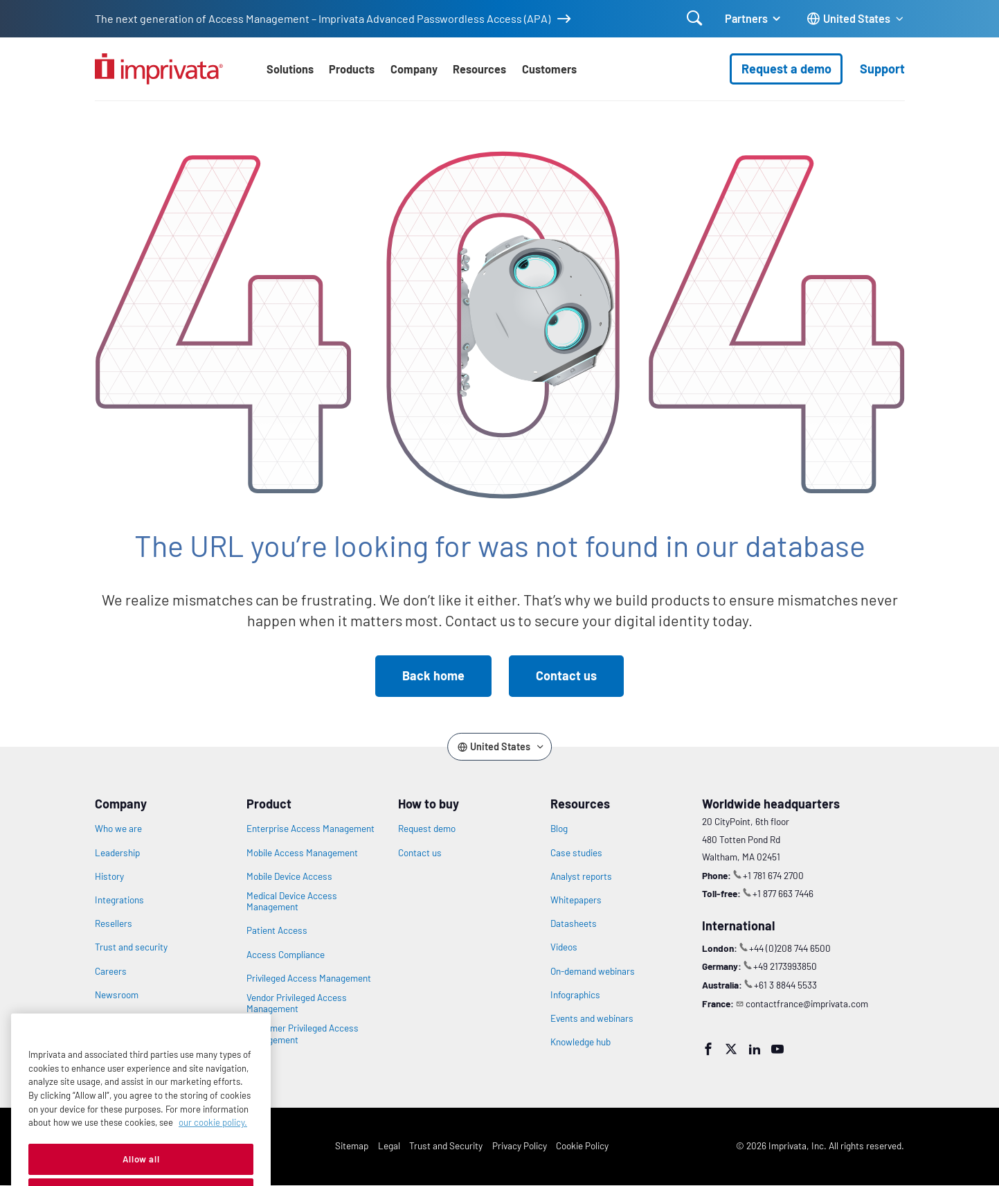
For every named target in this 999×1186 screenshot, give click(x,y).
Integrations (119, 899)
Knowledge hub (580, 1041)
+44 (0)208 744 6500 (790, 948)
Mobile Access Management (302, 852)
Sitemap (351, 1145)
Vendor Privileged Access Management (296, 1003)
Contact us (566, 675)
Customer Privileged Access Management (302, 1034)
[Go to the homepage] (159, 69)
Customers (549, 69)
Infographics (575, 994)
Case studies (576, 852)
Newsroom (116, 994)
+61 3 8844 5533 (785, 985)
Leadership (117, 852)
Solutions (290, 69)
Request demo (427, 828)
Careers (111, 971)
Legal (389, 1145)
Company (414, 69)
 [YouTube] (777, 1049)
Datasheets (573, 923)
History (109, 876)
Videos (563, 947)
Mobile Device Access (289, 876)
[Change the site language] (856, 19)
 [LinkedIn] (754, 1049)
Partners (746, 18)
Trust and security (131, 947)
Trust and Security (446, 1145)
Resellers (113, 923)
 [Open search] (695, 18)
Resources (479, 69)
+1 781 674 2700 (773, 875)
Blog (559, 828)
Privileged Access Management (308, 978)
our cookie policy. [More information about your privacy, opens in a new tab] (213, 1150)
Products (352, 69)
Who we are (118, 828)
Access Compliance (285, 954)
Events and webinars (591, 1018)
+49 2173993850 (785, 966)
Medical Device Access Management (291, 901)
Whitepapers (576, 899)
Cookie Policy (582, 1145)
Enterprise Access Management (310, 828)
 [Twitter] (731, 1049)
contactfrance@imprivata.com (807, 1003)
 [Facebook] (708, 1049)
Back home (433, 675)
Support (882, 68)
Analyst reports (581, 876)
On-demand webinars (592, 971)
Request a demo (786, 68)
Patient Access (276, 930)
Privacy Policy (519, 1145)
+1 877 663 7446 (783, 893)
